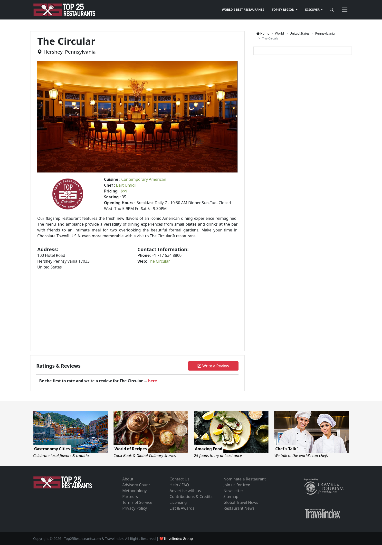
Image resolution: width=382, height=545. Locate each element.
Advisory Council (137, 485)
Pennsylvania (325, 33)
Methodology (134, 490)
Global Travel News (240, 502)
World (279, 33)
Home (262, 33)
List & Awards (182, 508)
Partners (130, 496)
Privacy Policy (134, 508)
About (127, 479)
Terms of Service (137, 502)
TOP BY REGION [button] (283, 10)
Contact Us (179, 479)
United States (300, 33)
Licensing (178, 502)
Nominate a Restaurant (244, 479)
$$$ (124, 191)
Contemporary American (143, 179)
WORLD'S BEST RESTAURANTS (243, 10)
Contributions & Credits (191, 496)
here (152, 380)
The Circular (159, 261)
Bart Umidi (126, 185)
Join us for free (236, 485)
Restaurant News (238, 508)
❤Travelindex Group (176, 538)
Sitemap (231, 496)
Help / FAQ (179, 485)
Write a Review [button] (213, 366)
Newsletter (233, 490)
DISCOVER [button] (312, 10)
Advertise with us (185, 490)
